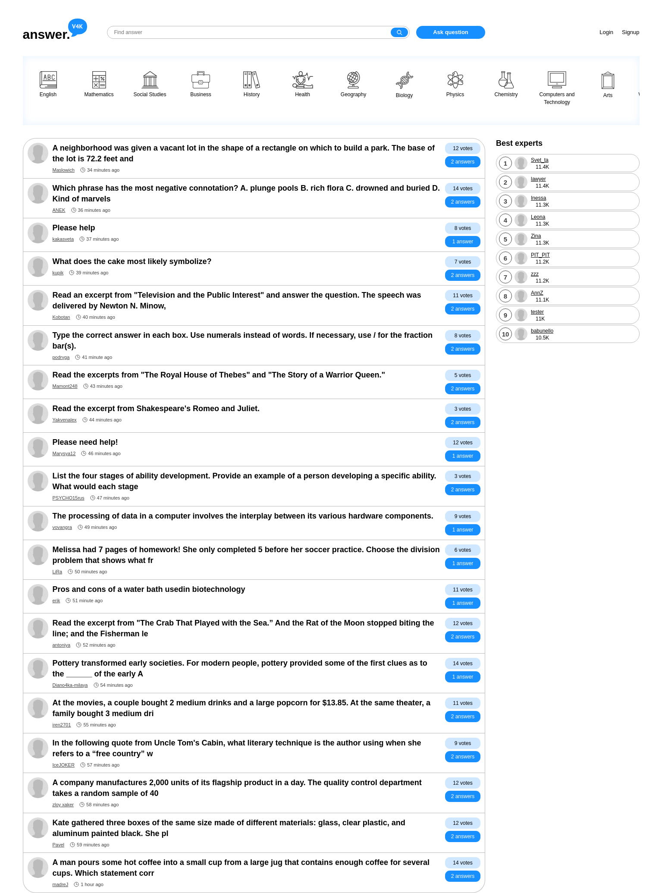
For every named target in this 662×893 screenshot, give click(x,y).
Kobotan (61, 317)
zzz (535, 274)
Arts (608, 84)
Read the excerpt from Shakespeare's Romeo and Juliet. (156, 408)
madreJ (61, 884)
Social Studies (149, 84)
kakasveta (63, 239)
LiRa (58, 571)
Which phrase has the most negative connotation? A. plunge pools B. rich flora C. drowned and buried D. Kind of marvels (246, 193)
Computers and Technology (556, 88)
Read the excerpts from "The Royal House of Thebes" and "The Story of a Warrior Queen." (219, 375)
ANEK (59, 210)
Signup (630, 32)
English (48, 84)
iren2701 (62, 724)
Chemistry (506, 84)
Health (302, 84)
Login (606, 32)
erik (56, 600)
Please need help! (85, 442)
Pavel (59, 844)
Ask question (450, 32)
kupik (58, 272)
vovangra (62, 527)
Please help (74, 227)
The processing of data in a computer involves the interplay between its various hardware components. (243, 516)
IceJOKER (64, 764)
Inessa (538, 198)
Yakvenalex (65, 419)
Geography (353, 84)
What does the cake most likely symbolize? (132, 261)
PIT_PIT (540, 255)
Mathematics (98, 84)
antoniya (62, 645)
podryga (61, 357)
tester (537, 312)
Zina (536, 236)
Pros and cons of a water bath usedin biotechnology (149, 589)
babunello (542, 331)
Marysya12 (64, 453)
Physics (455, 84)
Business (200, 84)
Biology (404, 84)
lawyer (538, 179)
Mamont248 (65, 386)
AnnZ (537, 293)
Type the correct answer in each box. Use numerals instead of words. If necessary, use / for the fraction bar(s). (243, 340)
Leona (538, 217)
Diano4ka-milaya (70, 685)
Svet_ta (540, 160)
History (251, 84)
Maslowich (64, 170)
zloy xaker (63, 804)
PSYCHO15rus (69, 497)
